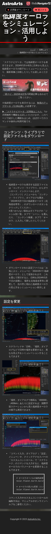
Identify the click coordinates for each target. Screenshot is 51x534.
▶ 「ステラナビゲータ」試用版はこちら (22, 111)
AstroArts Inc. (34, 519)
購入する (41, 9)
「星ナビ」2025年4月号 (14, 94)
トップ (32, 50)
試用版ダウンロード (19, 9)
